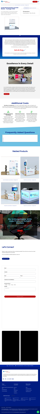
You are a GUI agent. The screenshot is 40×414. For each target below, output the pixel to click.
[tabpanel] (20, 400)
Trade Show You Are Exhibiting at (9, 279)
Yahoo (9, 284)
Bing (12, 284)
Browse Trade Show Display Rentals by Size (7, 388)
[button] (20, 135)
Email (5, 275)
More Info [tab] (13, 395)
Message (5, 286)
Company (5, 271)
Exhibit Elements (4, 389)
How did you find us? (7, 283)
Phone (21, 275)
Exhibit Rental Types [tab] (6, 395)
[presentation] (10, 293)
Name (5, 267)
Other (15, 284)
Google (6, 284)
